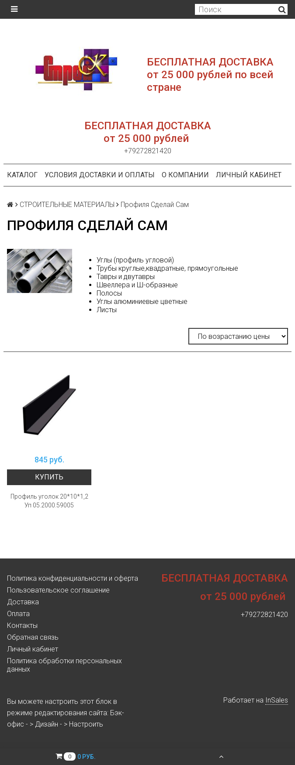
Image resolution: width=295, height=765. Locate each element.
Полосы (109, 293)
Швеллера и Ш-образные (137, 285)
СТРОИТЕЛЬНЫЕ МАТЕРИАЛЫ (67, 204)
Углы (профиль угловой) (135, 260)
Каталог (22, 175)
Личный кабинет (248, 175)
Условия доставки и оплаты (100, 175)
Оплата (18, 614)
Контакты (22, 625)
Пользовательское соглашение (58, 590)
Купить (49, 477)
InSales (276, 700)
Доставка (23, 602)
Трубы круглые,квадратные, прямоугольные (167, 268)
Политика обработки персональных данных (64, 665)
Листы (107, 310)
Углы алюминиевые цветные (142, 301)
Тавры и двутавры (126, 276)
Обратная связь (33, 637)
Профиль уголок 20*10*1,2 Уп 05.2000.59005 (49, 501)
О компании (185, 175)
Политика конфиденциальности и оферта (72, 578)
